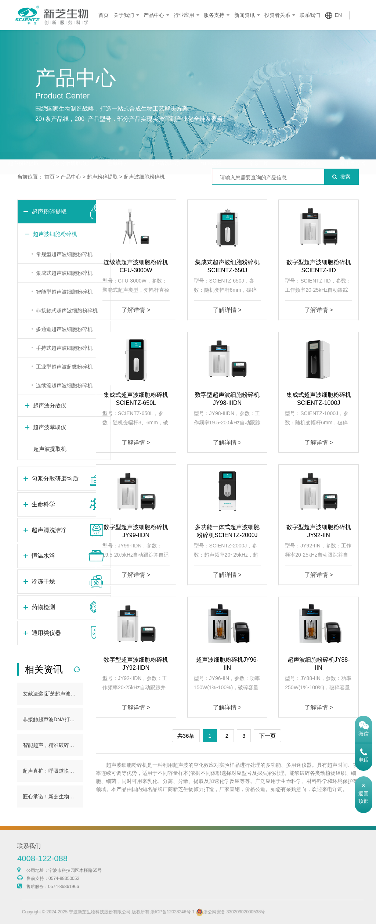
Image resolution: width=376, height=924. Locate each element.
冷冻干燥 (258, 149)
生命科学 (117, 149)
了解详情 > (136, 310)
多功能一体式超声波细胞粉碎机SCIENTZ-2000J (227, 531)
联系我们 (310, 15)
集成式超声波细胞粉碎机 (64, 273)
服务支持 (214, 15)
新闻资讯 (244, 15)
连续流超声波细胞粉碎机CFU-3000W (136, 266)
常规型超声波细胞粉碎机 (64, 254)
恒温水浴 (211, 149)
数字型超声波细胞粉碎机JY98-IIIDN (227, 399)
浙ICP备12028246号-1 (187, 911)
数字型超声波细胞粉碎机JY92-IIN (318, 531)
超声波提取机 (49, 449)
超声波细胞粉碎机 (144, 177)
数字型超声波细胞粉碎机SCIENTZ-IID (318, 266)
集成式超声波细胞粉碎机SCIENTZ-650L (136, 399)
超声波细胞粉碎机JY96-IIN (227, 664)
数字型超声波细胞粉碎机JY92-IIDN (136, 664)
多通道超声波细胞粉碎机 (64, 329)
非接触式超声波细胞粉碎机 (67, 310)
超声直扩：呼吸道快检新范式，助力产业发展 (74, 771)
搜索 (341, 177)
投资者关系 (277, 15)
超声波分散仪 (49, 405)
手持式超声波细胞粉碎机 (64, 348)
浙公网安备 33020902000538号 (245, 911)
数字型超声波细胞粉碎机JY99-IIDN (136, 531)
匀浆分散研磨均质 (70, 149)
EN (338, 15)
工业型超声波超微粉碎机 (64, 367)
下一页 (267, 736)
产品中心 (154, 15)
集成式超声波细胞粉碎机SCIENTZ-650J (227, 266)
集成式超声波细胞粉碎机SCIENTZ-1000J (318, 399)
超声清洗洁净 (164, 149)
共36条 (186, 736)
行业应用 (184, 15)
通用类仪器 (352, 149)
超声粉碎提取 (23, 149)
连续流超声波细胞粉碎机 (64, 385)
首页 (103, 15)
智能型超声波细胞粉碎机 (64, 292)
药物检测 (305, 149)
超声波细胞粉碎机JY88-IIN (319, 664)
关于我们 (123, 15)
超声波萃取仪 (49, 427)
